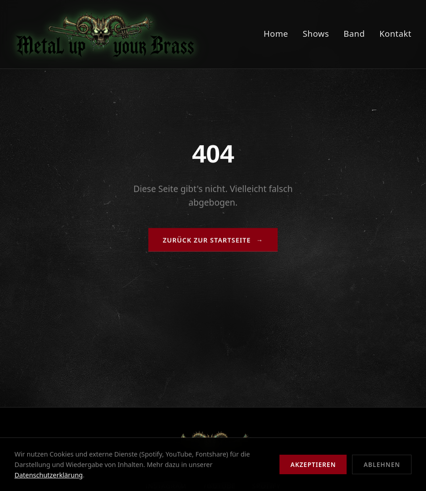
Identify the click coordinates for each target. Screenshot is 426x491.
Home (276, 33)
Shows (316, 33)
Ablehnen (381, 464)
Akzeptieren (313, 464)
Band (354, 33)
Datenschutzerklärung (49, 475)
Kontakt (395, 33)
